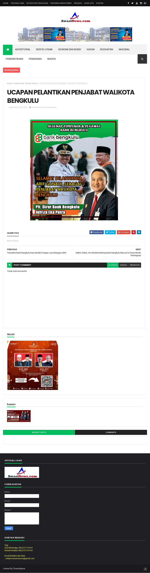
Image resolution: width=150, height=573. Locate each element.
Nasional (124, 49)
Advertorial (23, 49)
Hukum (91, 49)
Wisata (51, 59)
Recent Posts (39, 432)
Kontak (99, 3)
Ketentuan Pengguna (37, 3)
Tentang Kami (17, 3)
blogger (113, 265)
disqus (123, 265)
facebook (134, 265)
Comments (111, 432)
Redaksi (78, 3)
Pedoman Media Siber (61, 3)
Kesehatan (106, 49)
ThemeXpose (19, 568)
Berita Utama (44, 49)
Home (5, 3)
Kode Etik (89, 3)
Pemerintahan (14, 59)
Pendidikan (35, 59)
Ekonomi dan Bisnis (69, 49)
